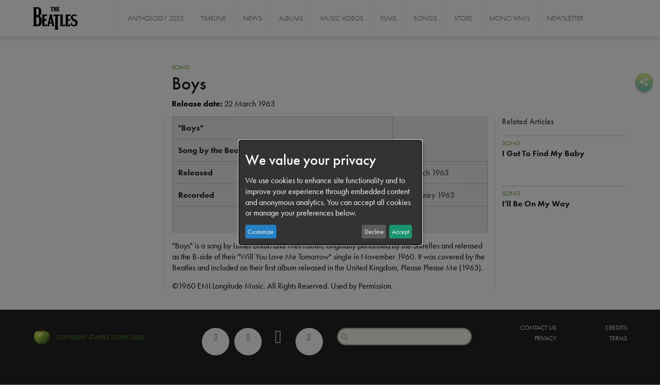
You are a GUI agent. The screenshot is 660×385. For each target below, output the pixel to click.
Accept (400, 231)
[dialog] (330, 192)
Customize (261, 231)
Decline (374, 231)
